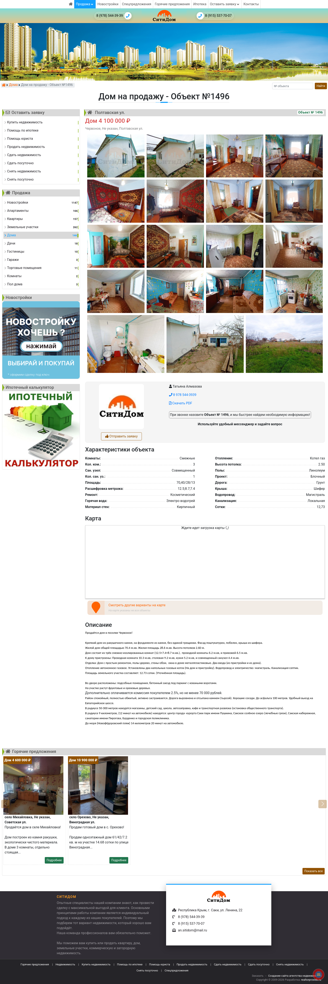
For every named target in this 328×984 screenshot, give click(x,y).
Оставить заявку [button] (225, 4)
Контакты (251, 4)
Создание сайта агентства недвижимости (295, 975)
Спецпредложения (136, 4)
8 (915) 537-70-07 (214, 15)
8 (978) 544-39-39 (114, 15)
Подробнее (54, 860)
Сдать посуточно (259, 964)
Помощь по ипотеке (130, 964)
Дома (13, 85)
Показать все (313, 871)
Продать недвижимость (192, 964)
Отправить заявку (121, 436)
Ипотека (199, 4)
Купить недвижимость (96, 964)
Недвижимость (65, 964)
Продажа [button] (85, 4)
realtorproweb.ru (311, 979)
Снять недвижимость (290, 964)
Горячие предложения (172, 4)
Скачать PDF (180, 403)
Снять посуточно (147, 970)
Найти (321, 86)
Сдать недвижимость (227, 964)
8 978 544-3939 (182, 395)
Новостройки (107, 4)
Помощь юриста (159, 964)
